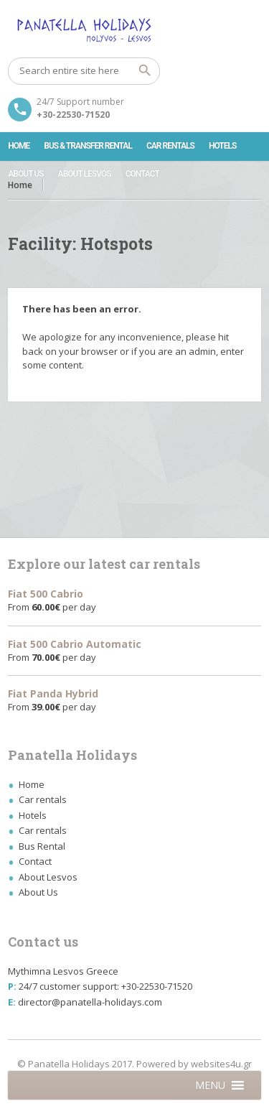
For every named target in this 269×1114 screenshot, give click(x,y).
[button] (210, 1085)
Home (18, 146)
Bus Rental (42, 846)
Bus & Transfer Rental (88, 146)
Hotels (222, 146)
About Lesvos (84, 174)
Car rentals (170, 146)
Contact (142, 174)
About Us (25, 174)
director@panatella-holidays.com (90, 1001)
